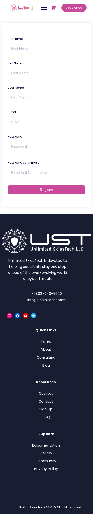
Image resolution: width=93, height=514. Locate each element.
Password (15, 136)
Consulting (46, 357)
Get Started (74, 8)
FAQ (46, 417)
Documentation (46, 445)
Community (46, 461)
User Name (16, 88)
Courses (46, 393)
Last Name (15, 63)
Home (46, 341)
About (46, 349)
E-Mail (12, 112)
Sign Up (45, 409)
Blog (46, 365)
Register (46, 190)
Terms (46, 453)
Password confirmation (24, 162)
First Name (15, 39)
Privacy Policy (46, 468)
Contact (46, 401)
